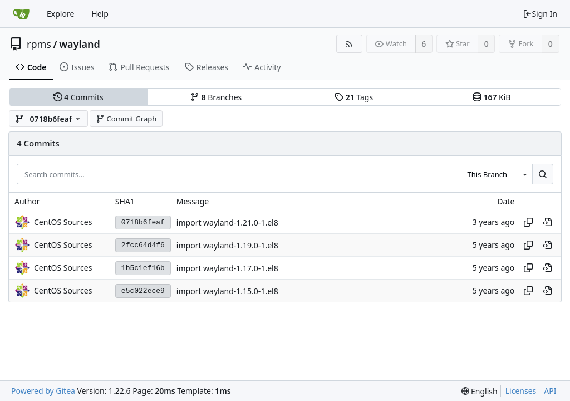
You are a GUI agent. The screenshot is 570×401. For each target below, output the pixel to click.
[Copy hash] (528, 222)
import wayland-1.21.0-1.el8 (227, 222)
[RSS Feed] (349, 44)
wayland (79, 44)
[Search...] (542, 174)
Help (100, 13)
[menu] (479, 391)
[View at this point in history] (547, 222)
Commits (78, 97)
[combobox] (496, 174)
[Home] (21, 14)
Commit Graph (126, 119)
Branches (216, 97)
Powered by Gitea (43, 390)
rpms (39, 44)
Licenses (521, 390)
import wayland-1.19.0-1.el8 (227, 245)
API (550, 390)
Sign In (540, 13)
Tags (354, 97)
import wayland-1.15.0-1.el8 (227, 291)
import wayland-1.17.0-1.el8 (227, 268)
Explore (60, 13)
